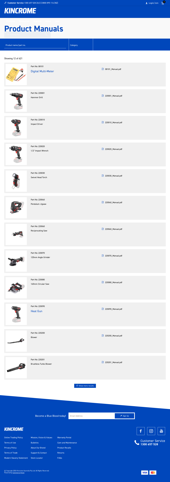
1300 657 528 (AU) (32, 2)
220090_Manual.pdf (113, 309)
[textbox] (138, 12)
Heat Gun (36, 311)
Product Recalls (64, 448)
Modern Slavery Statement (16, 458)
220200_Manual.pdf (113, 335)
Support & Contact (39, 453)
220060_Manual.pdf (113, 229)
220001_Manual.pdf (113, 95)
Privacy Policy (10, 448)
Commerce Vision (18, 473)
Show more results (86, 386)
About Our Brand (38, 448)
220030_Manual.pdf (113, 175)
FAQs (59, 458)
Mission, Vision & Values (41, 437)
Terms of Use (10, 443)
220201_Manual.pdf (113, 362)
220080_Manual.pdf (113, 282)
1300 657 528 (149, 444)
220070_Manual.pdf (113, 255)
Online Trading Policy (13, 437)
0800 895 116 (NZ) (50, 2)
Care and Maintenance (67, 443)
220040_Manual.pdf (113, 202)
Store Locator (37, 458)
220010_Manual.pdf (113, 122)
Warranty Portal (64, 437)
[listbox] (80, 45)
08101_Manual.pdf (113, 69)
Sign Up (126, 416)
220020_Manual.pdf (113, 149)
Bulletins (34, 443)
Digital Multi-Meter (42, 71)
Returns (60, 453)
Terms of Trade (11, 453)
